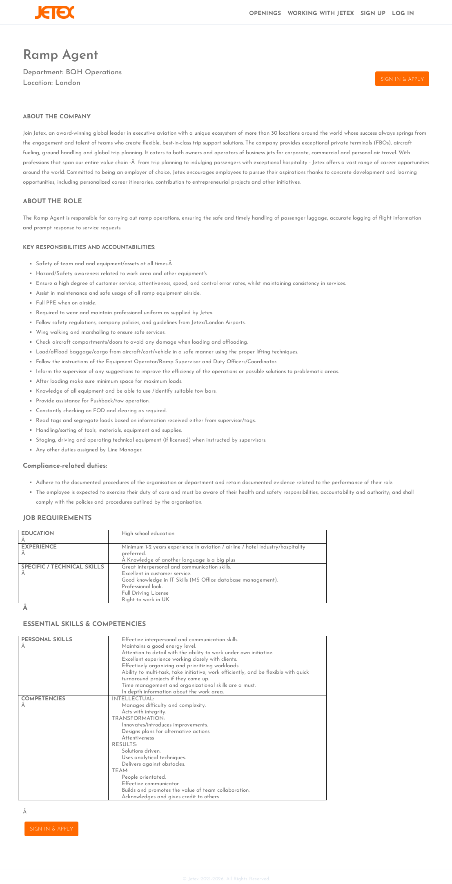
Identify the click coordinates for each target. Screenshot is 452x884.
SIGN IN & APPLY (402, 79)
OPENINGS (265, 14)
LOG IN (403, 14)
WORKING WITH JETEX (320, 14)
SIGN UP (373, 14)
